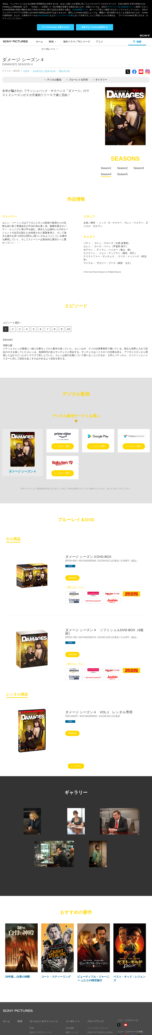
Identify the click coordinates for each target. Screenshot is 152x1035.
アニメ (99, 41)
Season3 (138, 168)
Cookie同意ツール (80, 9)
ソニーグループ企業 (64, 15)
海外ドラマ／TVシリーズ (76, 41)
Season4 (106, 174)
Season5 (122, 174)
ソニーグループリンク (97, 1028)
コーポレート (50, 49)
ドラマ (26, 71)
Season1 (106, 168)
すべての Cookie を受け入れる (55, 27)
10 (68, 329)
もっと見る (76, 766)
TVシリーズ (64, 71)
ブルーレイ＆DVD (77, 79)
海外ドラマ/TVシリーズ (41, 1032)
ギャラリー (100, 79)
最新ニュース (72, 1032)
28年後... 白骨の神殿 (17, 976)
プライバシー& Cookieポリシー (120, 7)
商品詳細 (72, 578)
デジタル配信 (53, 79)
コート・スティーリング (56, 976)
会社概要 (70, 1028)
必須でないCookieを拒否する (94, 27)
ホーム (39, 41)
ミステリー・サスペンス (44, 71)
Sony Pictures (43, 15)
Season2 (122, 168)
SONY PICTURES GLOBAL (100, 1032)
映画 (53, 41)
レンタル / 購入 (62, 446)
